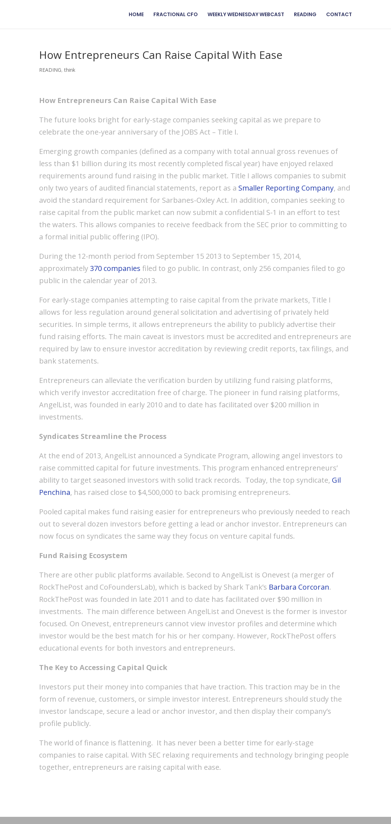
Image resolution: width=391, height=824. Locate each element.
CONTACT (339, 15)
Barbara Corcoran (299, 587)
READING (305, 15)
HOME (136, 15)
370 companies (115, 268)
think (69, 69)
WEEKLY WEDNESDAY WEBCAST (246, 15)
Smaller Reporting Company (286, 188)
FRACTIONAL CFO (175, 15)
